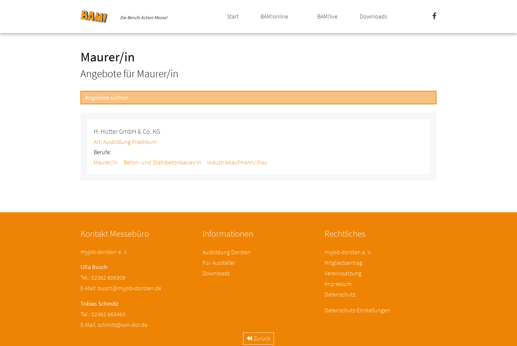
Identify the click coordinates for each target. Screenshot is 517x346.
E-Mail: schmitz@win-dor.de (113, 325)
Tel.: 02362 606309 (102, 277)
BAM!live (327, 16)
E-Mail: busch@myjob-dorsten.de (120, 288)
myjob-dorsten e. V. (348, 252)
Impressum (338, 284)
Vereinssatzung (342, 273)
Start (233, 16)
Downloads (373, 16)
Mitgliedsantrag (343, 262)
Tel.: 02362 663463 (102, 314)
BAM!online (274, 16)
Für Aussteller (218, 262)
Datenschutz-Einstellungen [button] (357, 310)
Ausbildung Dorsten (226, 252)
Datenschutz (339, 294)
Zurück (258, 338)
